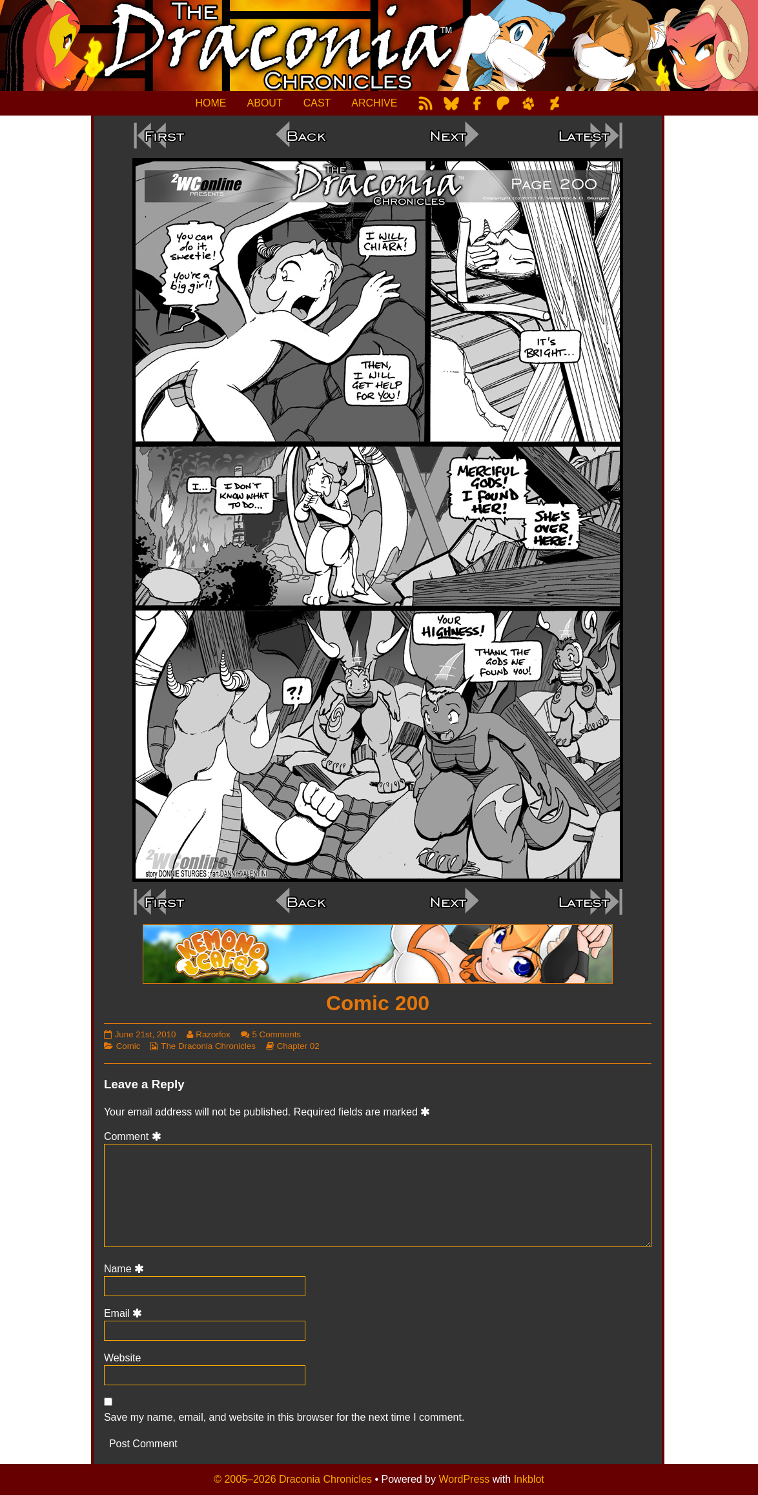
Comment (134, 1136)
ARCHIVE (374, 102)
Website (122, 1357)
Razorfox (212, 1034)
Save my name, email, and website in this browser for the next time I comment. (284, 1417)
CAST (317, 102)
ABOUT (265, 102)
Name (126, 1268)
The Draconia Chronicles (208, 1046)
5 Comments (276, 1034)
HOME (211, 102)
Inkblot (529, 1479)
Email (125, 1313)
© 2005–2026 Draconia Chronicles (293, 1479)
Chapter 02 (298, 1046)
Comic (128, 1046)
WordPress (463, 1479)
